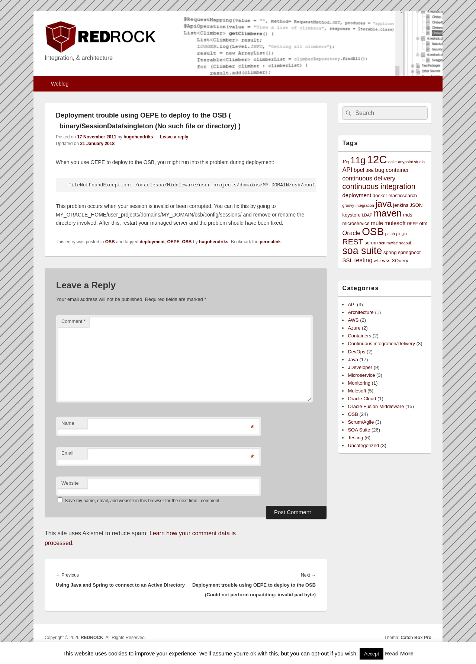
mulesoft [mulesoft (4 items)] (395, 223)
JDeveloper (360, 367)
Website (70, 483)
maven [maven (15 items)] (388, 213)
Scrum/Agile (361, 422)
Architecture (360, 312)
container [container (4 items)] (397, 170)
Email (67, 453)
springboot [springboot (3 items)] (409, 252)
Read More (399, 653)
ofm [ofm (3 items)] (423, 223)
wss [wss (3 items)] (386, 260)
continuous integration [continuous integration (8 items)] (378, 186)
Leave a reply (174, 136)
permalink (270, 241)
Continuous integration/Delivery (381, 343)
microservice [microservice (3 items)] (355, 223)
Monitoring (359, 383)
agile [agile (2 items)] (392, 162)
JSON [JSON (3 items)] (416, 205)
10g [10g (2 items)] (345, 162)
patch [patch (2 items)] (390, 233)
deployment (151, 241)
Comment (73, 321)
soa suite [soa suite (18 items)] (362, 250)
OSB (110, 241)
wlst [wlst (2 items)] (377, 261)
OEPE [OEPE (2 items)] (412, 223)
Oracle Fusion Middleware (376, 406)
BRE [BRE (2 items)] (370, 170)
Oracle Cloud (362, 398)
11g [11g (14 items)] (358, 160)
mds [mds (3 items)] (407, 215)
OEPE (173, 241)
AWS (353, 320)
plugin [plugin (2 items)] (401, 233)
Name (67, 423)
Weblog (59, 84)
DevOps (356, 352)
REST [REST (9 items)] (352, 241)
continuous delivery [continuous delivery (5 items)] (368, 178)
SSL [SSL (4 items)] (347, 260)
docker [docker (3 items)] (380, 195)
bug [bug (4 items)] (380, 170)
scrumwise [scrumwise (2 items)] (388, 243)
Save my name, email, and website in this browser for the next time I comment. (143, 500)
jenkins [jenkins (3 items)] (400, 205)
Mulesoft (357, 391)
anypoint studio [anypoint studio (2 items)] (411, 162)
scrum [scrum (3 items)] (371, 243)
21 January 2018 (97, 143)
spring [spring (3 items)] (390, 252)
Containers (359, 336)
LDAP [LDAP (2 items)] (367, 215)
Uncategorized (363, 445)
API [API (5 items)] (347, 169)
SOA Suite (359, 430)
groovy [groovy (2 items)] (348, 205)
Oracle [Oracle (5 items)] (351, 233)
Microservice (361, 375)
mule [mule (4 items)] (377, 223)
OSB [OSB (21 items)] (373, 231)
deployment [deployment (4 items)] (356, 195)
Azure (354, 328)
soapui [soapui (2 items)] (405, 243)
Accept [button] (371, 654)
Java (353, 359)
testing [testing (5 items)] (363, 260)
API (352, 304)
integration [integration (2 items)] (365, 205)
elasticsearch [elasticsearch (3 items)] (403, 195)
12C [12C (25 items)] (377, 159)
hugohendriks (138, 136)
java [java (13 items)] (383, 204)
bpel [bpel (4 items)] (359, 170)
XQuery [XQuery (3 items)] (400, 260)
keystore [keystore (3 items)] (351, 215)
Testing (355, 437)
